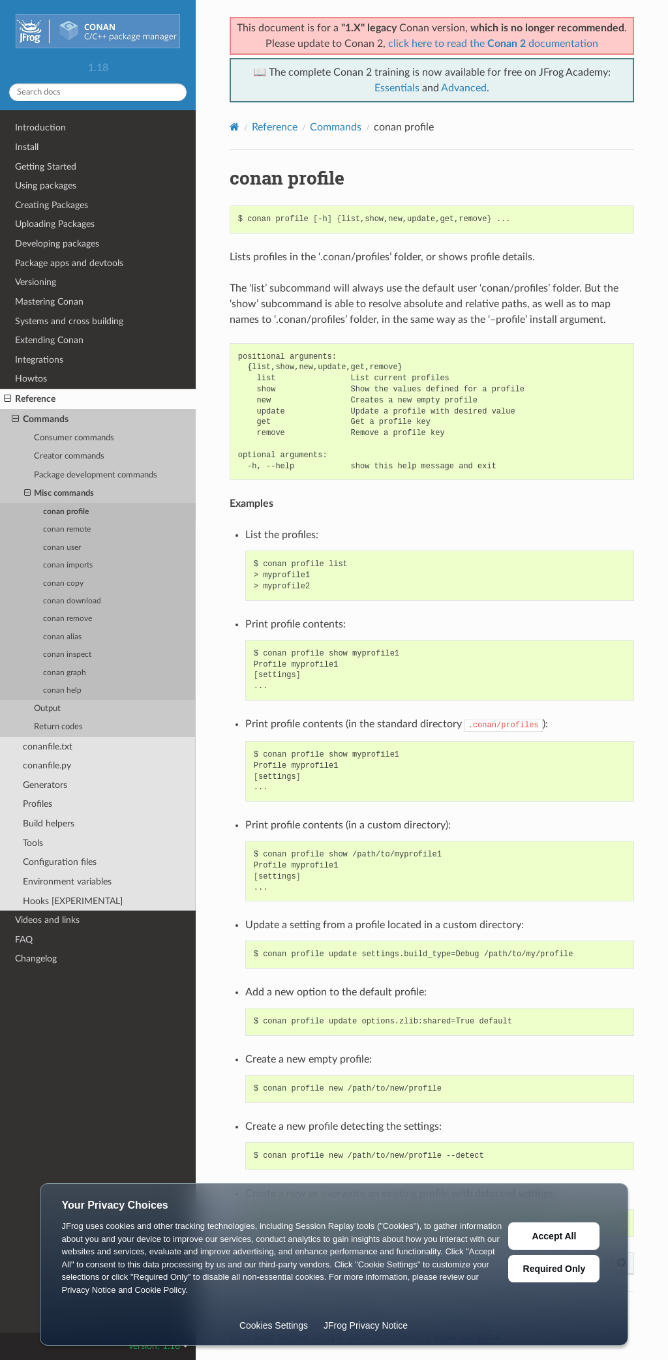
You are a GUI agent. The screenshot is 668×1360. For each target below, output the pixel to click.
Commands (40, 419)
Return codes (58, 727)
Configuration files (60, 862)
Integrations (39, 360)
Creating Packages (51, 205)
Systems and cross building (69, 321)
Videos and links (47, 920)
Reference (29, 399)
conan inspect (67, 654)
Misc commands (59, 494)
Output (47, 708)
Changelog (36, 958)
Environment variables (67, 881)
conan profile (66, 511)
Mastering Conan (49, 302)
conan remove (67, 618)
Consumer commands (74, 438)
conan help (62, 690)
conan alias (62, 637)
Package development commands (95, 475)
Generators (45, 785)
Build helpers (48, 823)
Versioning (35, 282)
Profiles (37, 804)
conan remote (67, 529)
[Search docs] (97, 92)
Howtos (31, 379)
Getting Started (45, 167)
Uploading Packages (55, 224)
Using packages (45, 185)
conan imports (68, 565)
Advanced (464, 88)
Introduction (40, 127)
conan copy (63, 583)
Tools (33, 843)
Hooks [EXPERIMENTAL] (73, 901)
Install (26, 147)
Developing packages (57, 244)
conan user (62, 547)
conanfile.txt (47, 746)
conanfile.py (47, 765)
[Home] (234, 126)
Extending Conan (49, 340)
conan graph (64, 672)
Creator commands (69, 456)
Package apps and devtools (69, 263)
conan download (72, 601)
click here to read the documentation (493, 43)
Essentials (396, 88)
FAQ (24, 939)
